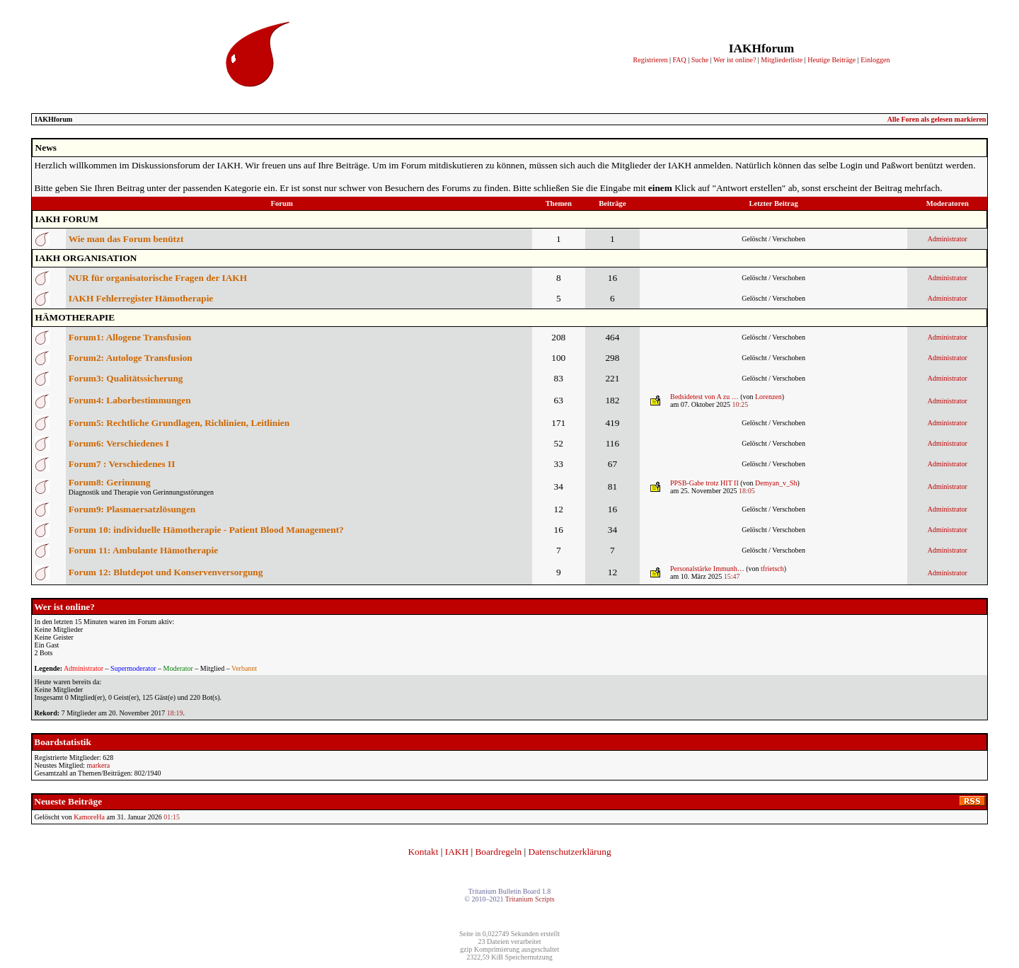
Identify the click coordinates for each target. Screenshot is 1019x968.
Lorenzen (768, 397)
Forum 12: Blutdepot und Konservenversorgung (166, 572)
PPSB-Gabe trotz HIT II (704, 483)
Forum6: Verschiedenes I (119, 443)
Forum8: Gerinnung (110, 482)
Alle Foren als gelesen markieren (936, 119)
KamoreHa (89, 817)
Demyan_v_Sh (776, 483)
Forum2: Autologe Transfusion (130, 357)
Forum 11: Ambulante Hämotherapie (143, 550)
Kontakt (423, 851)
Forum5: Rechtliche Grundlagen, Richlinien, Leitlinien (179, 422)
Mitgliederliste (781, 60)
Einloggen (875, 60)
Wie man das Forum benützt (126, 239)
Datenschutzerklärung (570, 851)
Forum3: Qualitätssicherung (126, 378)
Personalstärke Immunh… (707, 568)
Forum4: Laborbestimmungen (130, 400)
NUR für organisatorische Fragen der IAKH (158, 277)
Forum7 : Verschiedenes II (122, 464)
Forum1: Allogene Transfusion (130, 337)
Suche (699, 60)
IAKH (456, 851)
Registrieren (650, 60)
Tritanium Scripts (530, 899)
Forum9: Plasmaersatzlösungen (132, 509)
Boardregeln (498, 851)
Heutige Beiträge (831, 60)
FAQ (679, 60)
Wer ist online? (734, 60)
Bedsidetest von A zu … (704, 397)
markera (98, 765)
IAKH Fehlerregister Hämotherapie (141, 298)
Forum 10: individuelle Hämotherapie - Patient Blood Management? (206, 529)
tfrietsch (772, 568)
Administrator (947, 239)
